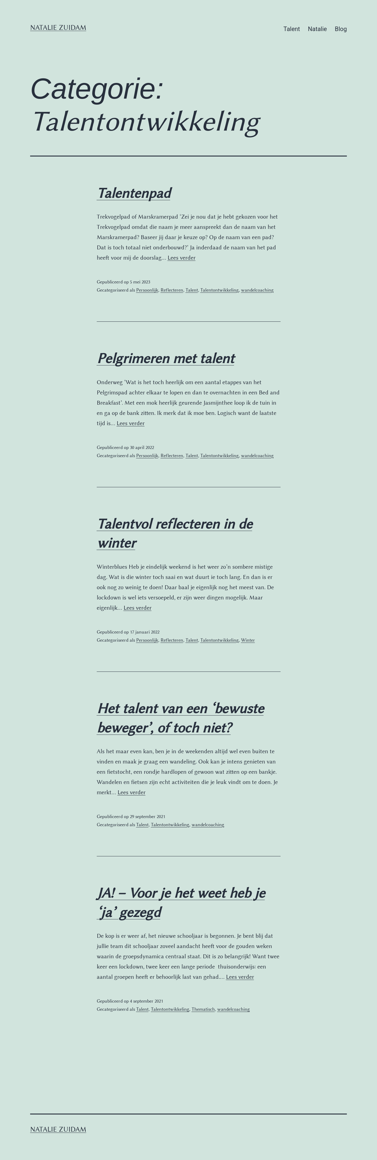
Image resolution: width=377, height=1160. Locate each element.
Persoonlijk (147, 290)
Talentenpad (133, 193)
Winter (248, 640)
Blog (341, 29)
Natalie (317, 29)
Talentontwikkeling (219, 290)
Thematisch (203, 1009)
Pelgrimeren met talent (165, 358)
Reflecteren (172, 290)
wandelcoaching (257, 290)
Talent (292, 29)
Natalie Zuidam (58, 28)
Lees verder (182, 257)
